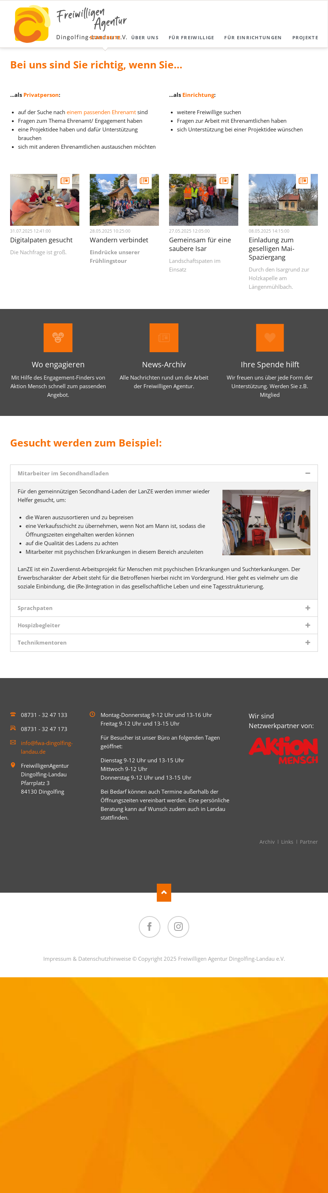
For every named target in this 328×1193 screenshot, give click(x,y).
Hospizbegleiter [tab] (39, 625)
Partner (309, 841)
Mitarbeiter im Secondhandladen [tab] (63, 473)
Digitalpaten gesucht (41, 240)
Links (287, 841)
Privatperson (41, 94)
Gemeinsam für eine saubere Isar (200, 244)
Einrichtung (198, 94)
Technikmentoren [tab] (42, 642)
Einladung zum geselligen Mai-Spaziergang (271, 248)
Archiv (267, 841)
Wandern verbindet (119, 240)
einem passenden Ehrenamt (101, 112)
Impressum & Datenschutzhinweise (87, 958)
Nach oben (164, 893)
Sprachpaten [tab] (35, 607)
